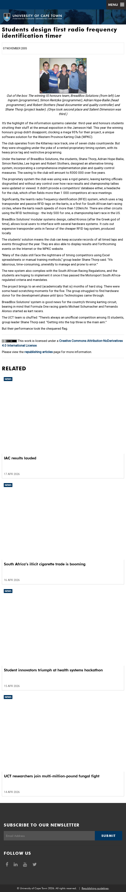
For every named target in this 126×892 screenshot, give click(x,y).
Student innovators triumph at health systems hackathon (53, 670)
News (8, 379)
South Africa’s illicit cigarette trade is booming (44, 564)
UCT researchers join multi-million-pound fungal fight (51, 776)
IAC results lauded (20, 458)
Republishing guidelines (95, 888)
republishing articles (38, 352)
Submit (108, 836)
